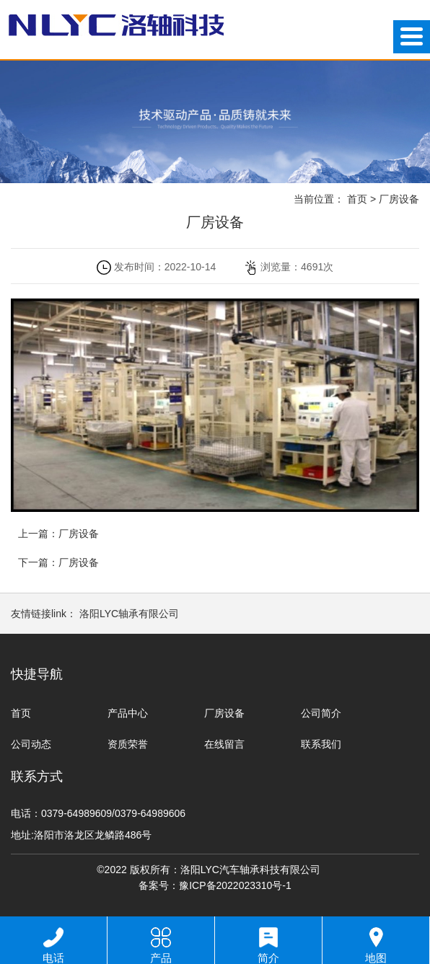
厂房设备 (399, 199)
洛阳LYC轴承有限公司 (129, 613)
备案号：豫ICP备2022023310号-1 (215, 885)
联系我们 (321, 744)
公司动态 (31, 744)
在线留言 (224, 744)
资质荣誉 (128, 744)
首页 (357, 199)
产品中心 (128, 713)
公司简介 (321, 713)
